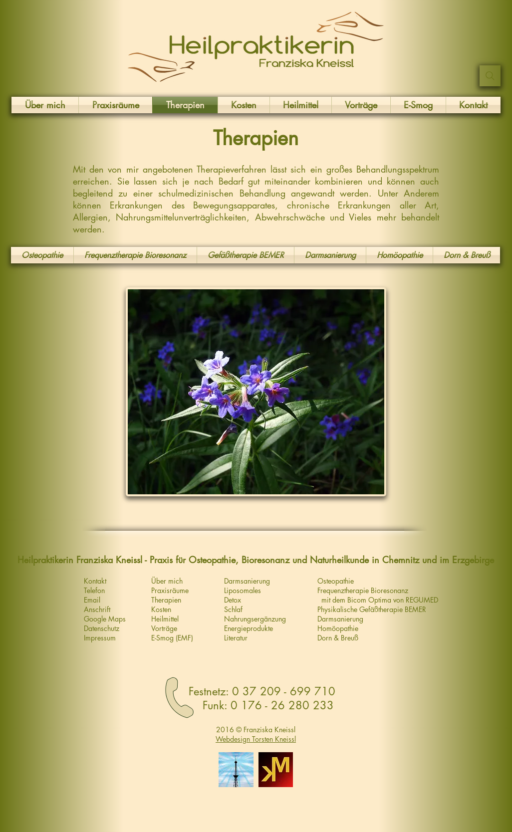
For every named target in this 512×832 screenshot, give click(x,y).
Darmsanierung (340, 619)
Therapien (166, 600)
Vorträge (164, 628)
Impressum (100, 637)
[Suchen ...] (490, 75)
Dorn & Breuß (337, 637)
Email (92, 600)
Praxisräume (170, 590)
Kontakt (95, 581)
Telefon (94, 590)
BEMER (415, 609)
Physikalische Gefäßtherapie (361, 609)
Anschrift (97, 609)
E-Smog (162, 637)
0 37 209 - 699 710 (283, 691)
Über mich (167, 581)
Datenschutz (101, 628)
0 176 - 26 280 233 (282, 705)
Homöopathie (337, 628)
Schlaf (233, 609)
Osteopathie (335, 581)
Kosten (161, 609)
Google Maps (105, 619)
